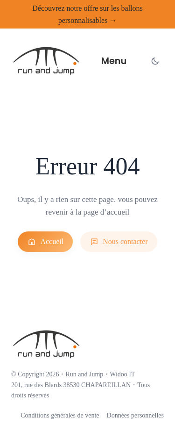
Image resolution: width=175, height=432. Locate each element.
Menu (113, 61)
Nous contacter (118, 241)
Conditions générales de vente (60, 415)
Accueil (45, 241)
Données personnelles (135, 415)
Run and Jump (84, 374)
